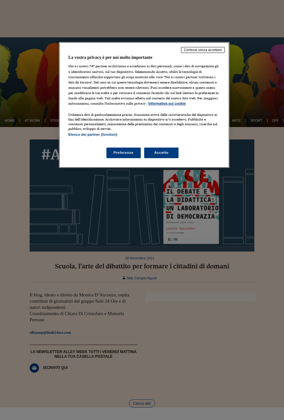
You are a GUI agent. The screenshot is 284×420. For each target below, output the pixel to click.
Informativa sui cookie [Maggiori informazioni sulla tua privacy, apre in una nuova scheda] (167, 103)
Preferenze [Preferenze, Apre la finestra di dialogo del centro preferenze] (124, 152)
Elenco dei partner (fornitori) (92, 134)
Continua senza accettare (203, 50)
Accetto (161, 152)
